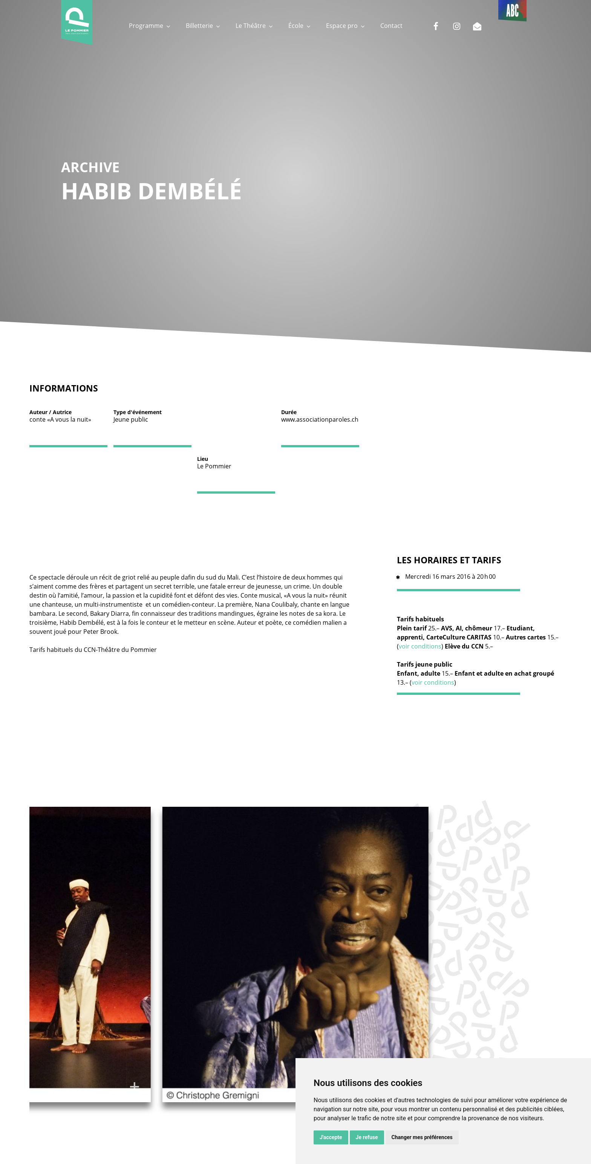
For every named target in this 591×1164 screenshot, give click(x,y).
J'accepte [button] (331, 1137)
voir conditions (420, 646)
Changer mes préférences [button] (422, 1137)
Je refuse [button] (367, 1137)
